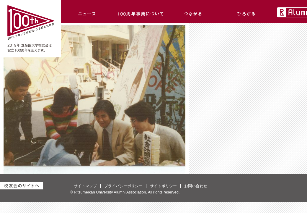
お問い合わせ (195, 186)
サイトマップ (85, 186)
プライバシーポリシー (123, 186)
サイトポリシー (163, 186)
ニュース (87, 11)
